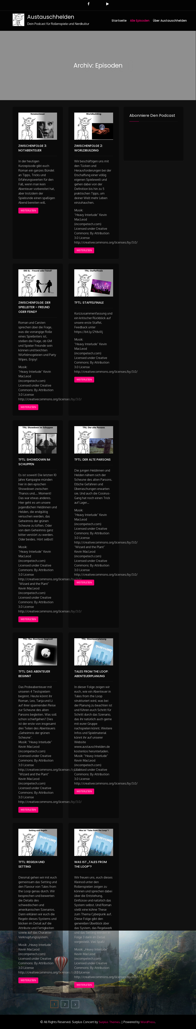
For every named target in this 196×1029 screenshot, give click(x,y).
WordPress (147, 1022)
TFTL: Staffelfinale (89, 302)
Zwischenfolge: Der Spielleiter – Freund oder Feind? (34, 307)
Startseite (119, 21)
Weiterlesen (28, 210)
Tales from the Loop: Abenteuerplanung (91, 673)
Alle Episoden (139, 21)
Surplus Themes (109, 1022)
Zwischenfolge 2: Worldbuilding (88, 148)
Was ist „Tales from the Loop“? (90, 864)
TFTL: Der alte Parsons (92, 459)
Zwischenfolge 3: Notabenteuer (32, 148)
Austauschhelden (50, 17)
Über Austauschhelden (170, 21)
